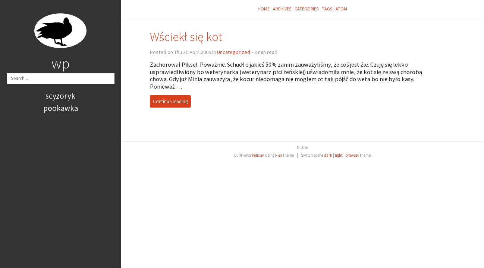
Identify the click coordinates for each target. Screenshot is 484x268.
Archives (282, 9)
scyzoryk (60, 96)
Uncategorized (233, 52)
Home (264, 9)
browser (352, 155)
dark (328, 155)
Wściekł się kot (186, 36)
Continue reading (170, 101)
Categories (306, 9)
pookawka (60, 108)
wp (60, 63)
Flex (278, 155)
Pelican (258, 155)
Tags (327, 9)
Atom (341, 9)
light (339, 155)
